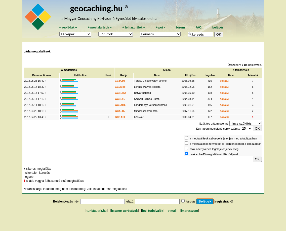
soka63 (224, 80)
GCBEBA (120, 93)
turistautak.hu (97, 211)
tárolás (190, 201)
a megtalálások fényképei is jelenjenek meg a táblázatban (225, 143)
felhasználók (133, 27)
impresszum (189, 211)
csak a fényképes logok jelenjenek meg (213, 149)
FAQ (198, 27)
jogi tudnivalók (152, 211)
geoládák (68, 27)
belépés (217, 27)
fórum (180, 27)
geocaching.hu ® (99, 8)
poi (160, 27)
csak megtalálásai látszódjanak (213, 154)
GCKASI (120, 117)
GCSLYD (120, 99)
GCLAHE (120, 105)
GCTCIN (120, 80)
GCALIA (120, 111)
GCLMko (120, 86)
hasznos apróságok (124, 211)
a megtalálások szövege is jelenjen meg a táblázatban (223, 138)
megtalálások (99, 27)
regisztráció (223, 201)
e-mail (172, 211)
